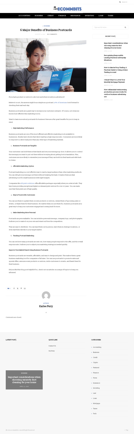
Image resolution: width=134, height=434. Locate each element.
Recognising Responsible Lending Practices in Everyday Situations (115, 57)
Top (126, 430)
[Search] (120, 2)
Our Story (52, 351)
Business (39, 16)
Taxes (110, 16)
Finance (62, 16)
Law (94, 393)
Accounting (24, 16)
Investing (89, 16)
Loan (101, 16)
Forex (95, 378)
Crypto (95, 362)
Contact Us (52, 346)
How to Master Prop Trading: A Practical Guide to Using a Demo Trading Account (116, 70)
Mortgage (96, 403)
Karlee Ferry (46, 306)
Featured (96, 368)
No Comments (52, 34)
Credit (51, 16)
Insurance (75, 16)
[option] (24, 367)
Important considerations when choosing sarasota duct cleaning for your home (116, 45)
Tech (95, 414)
